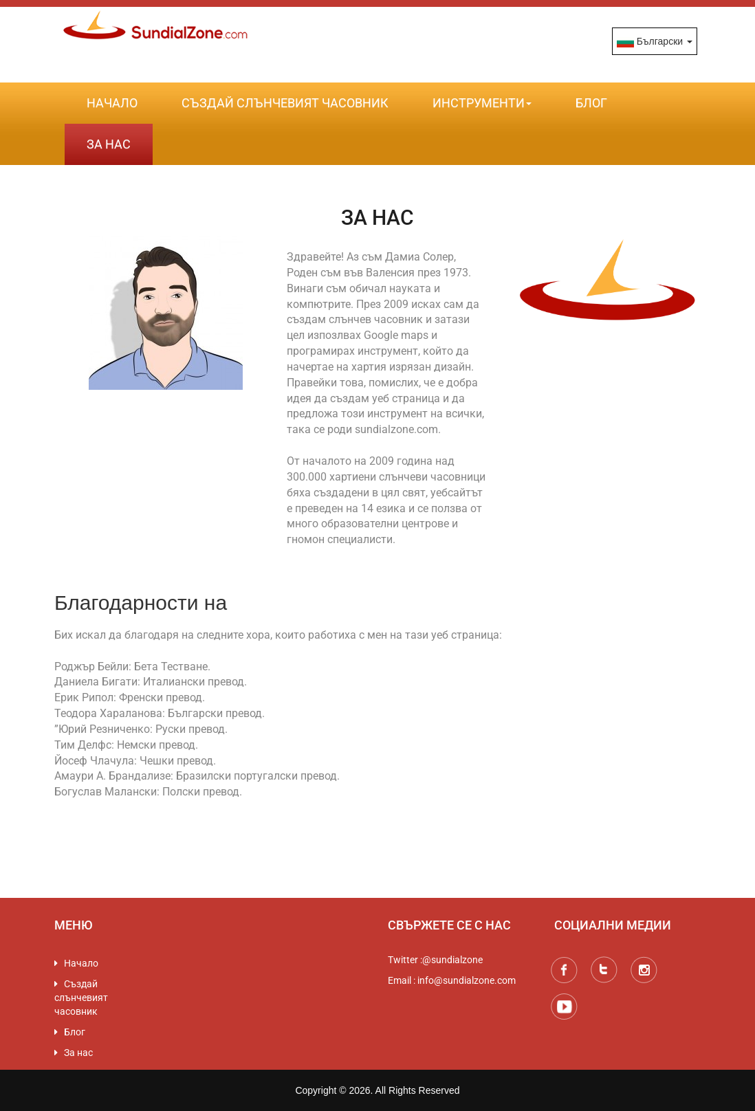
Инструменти (482, 103)
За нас (109, 144)
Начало (112, 103)
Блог (591, 103)
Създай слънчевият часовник (285, 103)
